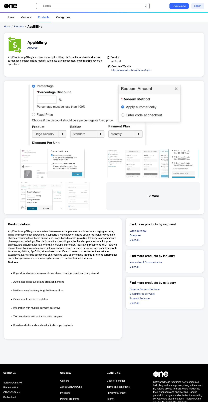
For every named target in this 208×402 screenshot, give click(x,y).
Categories (63, 17)
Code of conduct (116, 381)
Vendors (26, 17)
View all (134, 240)
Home (10, 17)
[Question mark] (164, 6)
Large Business (138, 231)
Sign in (197, 6)
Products (44, 17)
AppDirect (32, 48)
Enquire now (179, 6)
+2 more (153, 195)
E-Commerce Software (142, 294)
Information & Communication (146, 262)
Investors (65, 393)
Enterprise (135, 235)
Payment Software (140, 298)
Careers (64, 381)
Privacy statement (116, 393)
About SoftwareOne (71, 387)
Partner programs (69, 399)
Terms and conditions (118, 387)
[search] (93, 6)
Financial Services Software (145, 289)
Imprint (110, 399)
